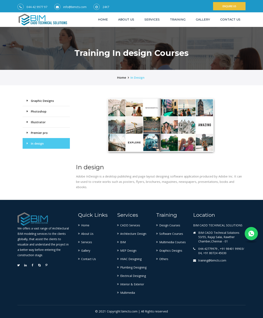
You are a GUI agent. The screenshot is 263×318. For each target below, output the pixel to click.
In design (137, 77)
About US (126, 19)
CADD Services (130, 225)
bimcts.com (129, 311)
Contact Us (230, 19)
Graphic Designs (42, 101)
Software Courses (171, 234)
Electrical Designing (133, 276)
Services (152, 19)
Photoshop (38, 111)
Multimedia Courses (172, 242)
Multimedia (127, 293)
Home (103, 19)
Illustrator (38, 122)
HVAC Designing (131, 259)
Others (163, 259)
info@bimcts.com (75, 7)
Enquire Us (229, 6)
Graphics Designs (170, 250)
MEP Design (128, 250)
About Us (87, 234)
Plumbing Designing (133, 267)
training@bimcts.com (212, 260)
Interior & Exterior (132, 284)
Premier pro (39, 133)
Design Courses (169, 225)
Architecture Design (133, 234)
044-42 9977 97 (37, 7)
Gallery (203, 19)
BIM (123, 242)
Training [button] (178, 19)
